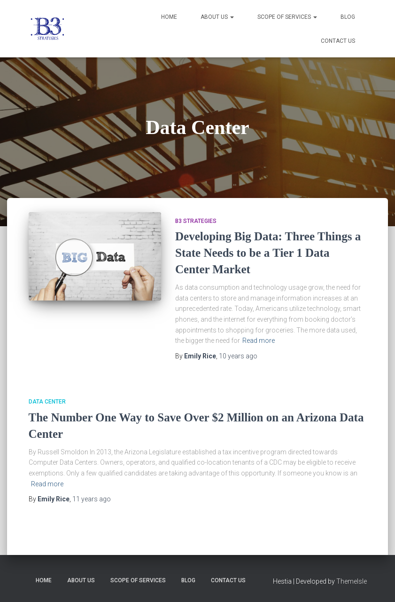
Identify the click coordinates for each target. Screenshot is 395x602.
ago (238, 356)
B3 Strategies (196, 221)
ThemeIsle (351, 581)
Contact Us (338, 41)
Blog (348, 17)
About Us (217, 17)
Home (169, 17)
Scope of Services (287, 17)
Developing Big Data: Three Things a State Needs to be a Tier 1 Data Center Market (268, 253)
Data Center (47, 401)
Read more (258, 340)
